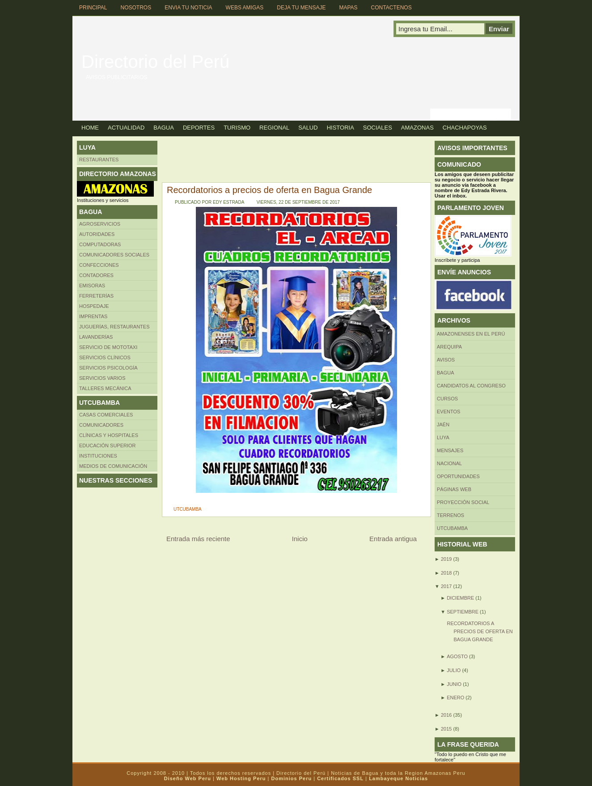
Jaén (443, 424)
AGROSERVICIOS (99, 224)
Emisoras (92, 285)
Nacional (449, 463)
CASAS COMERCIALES (106, 414)
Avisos (446, 359)
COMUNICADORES (101, 425)
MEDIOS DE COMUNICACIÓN (113, 466)
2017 (446, 586)
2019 (446, 559)
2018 (446, 573)
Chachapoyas (465, 127)
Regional (274, 127)
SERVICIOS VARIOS (102, 378)
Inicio (300, 538)
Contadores (96, 275)
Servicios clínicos (105, 357)
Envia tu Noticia (188, 7)
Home (90, 127)
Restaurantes (98, 159)
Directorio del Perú (155, 61)
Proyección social (463, 502)
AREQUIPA (449, 346)
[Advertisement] (320, 161)
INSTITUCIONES (98, 455)
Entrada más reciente (198, 538)
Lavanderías (96, 337)
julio (454, 670)
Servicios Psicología (108, 367)
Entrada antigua (393, 538)
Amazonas (417, 127)
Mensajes (450, 450)
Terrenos (450, 515)
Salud (307, 127)
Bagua (163, 127)
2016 (446, 715)
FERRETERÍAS (96, 295)
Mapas (348, 7)
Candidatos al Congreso (471, 385)
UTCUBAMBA (187, 509)
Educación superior (107, 445)
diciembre (460, 598)
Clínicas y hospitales (108, 435)
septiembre (462, 611)
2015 (446, 728)
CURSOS (447, 398)
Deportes (199, 127)
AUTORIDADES (96, 234)
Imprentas (93, 316)
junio (454, 684)
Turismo (237, 127)
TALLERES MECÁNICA (105, 388)
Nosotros (135, 7)
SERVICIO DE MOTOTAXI (108, 347)
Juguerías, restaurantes (114, 326)
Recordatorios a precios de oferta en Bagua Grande (269, 190)
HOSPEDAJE (94, 306)
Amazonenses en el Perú (471, 333)
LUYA (443, 437)
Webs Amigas (245, 7)
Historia (340, 127)
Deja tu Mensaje (301, 7)
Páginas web (454, 489)
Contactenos (391, 7)
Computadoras (100, 244)
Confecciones (99, 265)
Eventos (448, 411)
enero (455, 697)
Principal (93, 7)
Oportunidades (458, 476)
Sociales (377, 127)
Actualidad (126, 127)
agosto (457, 656)
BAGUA (445, 372)
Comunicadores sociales (114, 254)
